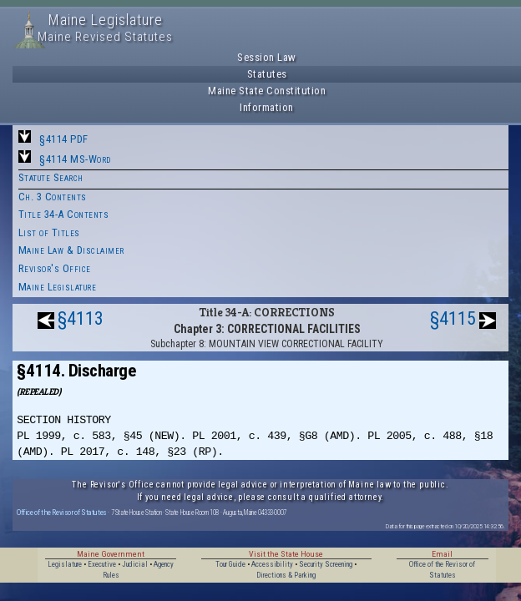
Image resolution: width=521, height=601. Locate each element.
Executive (102, 564)
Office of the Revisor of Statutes (62, 512)
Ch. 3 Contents (52, 196)
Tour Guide (230, 564)
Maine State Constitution (267, 90)
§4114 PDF (64, 139)
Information (267, 107)
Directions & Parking (286, 575)
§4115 (453, 318)
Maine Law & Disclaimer (71, 250)
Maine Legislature (57, 286)
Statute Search (50, 177)
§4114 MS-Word (75, 159)
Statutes (267, 74)
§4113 (81, 318)
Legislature (65, 564)
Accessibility (272, 564)
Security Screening (325, 564)
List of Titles (49, 232)
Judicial (135, 564)
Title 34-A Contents (63, 214)
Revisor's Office (54, 268)
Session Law (266, 57)
